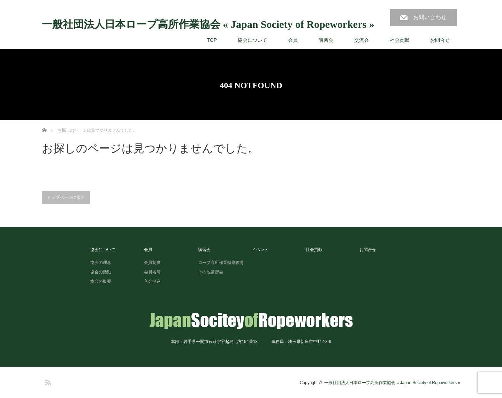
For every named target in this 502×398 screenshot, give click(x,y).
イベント (260, 250)
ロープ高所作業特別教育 (221, 262)
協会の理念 (100, 262)
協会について (252, 40)
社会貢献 (399, 40)
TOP (212, 40)
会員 (293, 40)
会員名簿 (152, 272)
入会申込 (152, 281)
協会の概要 (100, 281)
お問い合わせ (430, 17)
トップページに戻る (66, 197)
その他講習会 (210, 272)
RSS (47, 381)
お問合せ (440, 40)
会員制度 (152, 262)
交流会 (361, 40)
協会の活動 (100, 272)
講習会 (326, 40)
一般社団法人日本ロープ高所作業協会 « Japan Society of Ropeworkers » (208, 24)
